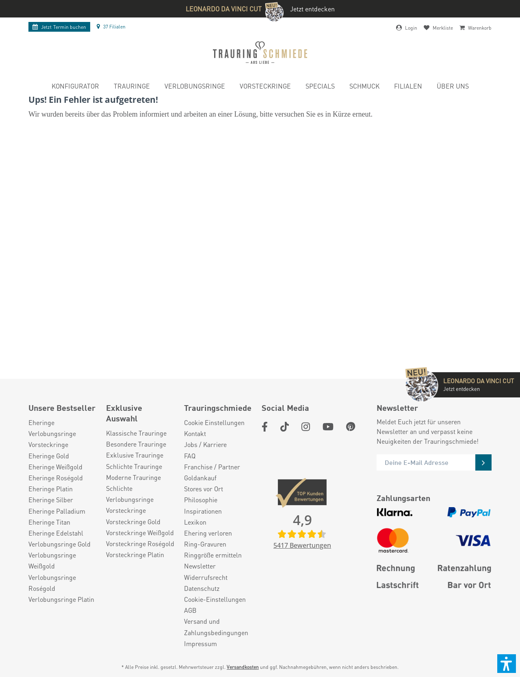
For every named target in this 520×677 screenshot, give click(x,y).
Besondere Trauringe (136, 444)
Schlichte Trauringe (134, 466)
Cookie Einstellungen (214, 422)
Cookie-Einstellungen (215, 599)
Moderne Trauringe (133, 477)
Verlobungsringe (52, 433)
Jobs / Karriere (205, 444)
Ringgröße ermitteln (213, 555)
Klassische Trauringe (136, 433)
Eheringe (41, 422)
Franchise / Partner (212, 466)
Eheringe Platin (50, 488)
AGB (190, 610)
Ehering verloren (208, 533)
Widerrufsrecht (206, 577)
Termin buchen (59, 27)
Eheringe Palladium (56, 511)
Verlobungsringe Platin (61, 599)
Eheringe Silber (50, 499)
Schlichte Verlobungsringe (130, 493)
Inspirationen (203, 511)
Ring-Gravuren (205, 544)
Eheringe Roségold (55, 477)
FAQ (189, 455)
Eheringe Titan (49, 522)
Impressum (200, 643)
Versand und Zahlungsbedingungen (216, 626)
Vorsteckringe (48, 444)
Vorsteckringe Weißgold (140, 532)
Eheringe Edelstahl (55, 533)
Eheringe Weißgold (55, 466)
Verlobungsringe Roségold (52, 582)
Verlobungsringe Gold (59, 544)
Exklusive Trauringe (134, 455)
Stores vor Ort (203, 488)
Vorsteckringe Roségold (140, 543)
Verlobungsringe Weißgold (52, 560)
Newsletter (200, 566)
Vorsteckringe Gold (133, 521)
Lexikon (195, 522)
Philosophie (200, 499)
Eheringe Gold (48, 455)
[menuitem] (75, 87)
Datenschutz (201, 588)
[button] (506, 663)
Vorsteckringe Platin (135, 554)
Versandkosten (243, 667)
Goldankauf (200, 477)
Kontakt (195, 433)
